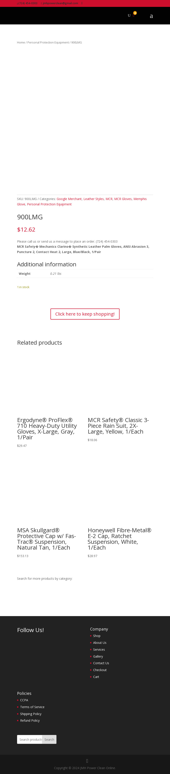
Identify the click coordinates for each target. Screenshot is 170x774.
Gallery (98, 656)
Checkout (100, 670)
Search (49, 739)
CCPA (24, 700)
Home (21, 42)
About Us (99, 642)
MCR (109, 199)
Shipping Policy (30, 714)
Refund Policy (30, 720)
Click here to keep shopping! (85, 314)
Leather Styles (93, 199)
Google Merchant (69, 199)
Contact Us (101, 663)
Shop (96, 636)
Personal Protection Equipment (48, 42)
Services (99, 649)
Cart (96, 677)
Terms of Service (32, 707)
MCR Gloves (123, 199)
